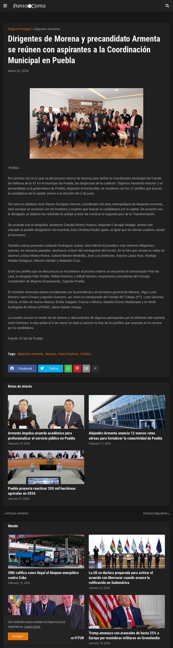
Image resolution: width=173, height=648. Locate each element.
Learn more (32, 626)
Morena (50, 353)
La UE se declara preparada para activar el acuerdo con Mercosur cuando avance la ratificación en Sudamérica (121, 577)
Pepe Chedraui (68, 353)
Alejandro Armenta (47, 29)
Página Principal (19, 29)
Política (85, 353)
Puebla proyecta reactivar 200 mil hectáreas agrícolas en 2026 (42, 491)
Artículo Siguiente (155, 513)
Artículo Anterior (17, 513)
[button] (5, 6)
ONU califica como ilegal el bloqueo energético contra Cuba (43, 575)
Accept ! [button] (18, 636)
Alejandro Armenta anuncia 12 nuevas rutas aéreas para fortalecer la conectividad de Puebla (125, 435)
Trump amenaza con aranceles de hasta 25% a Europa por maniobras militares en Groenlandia (124, 635)
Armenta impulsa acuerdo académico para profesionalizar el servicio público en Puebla (41, 435)
